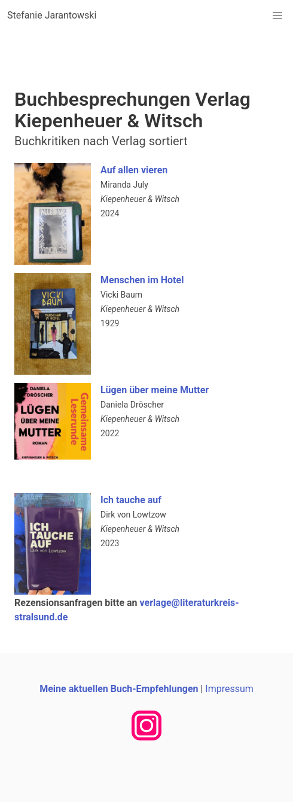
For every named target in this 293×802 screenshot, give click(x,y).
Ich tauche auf (130, 500)
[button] (277, 15)
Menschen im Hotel (142, 280)
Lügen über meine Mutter (154, 390)
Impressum (229, 688)
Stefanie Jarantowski (51, 15)
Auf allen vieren (133, 170)
